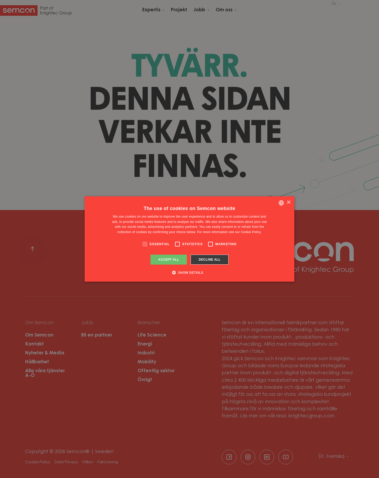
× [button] (288, 202)
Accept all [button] (168, 259)
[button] (189, 272)
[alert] (189, 239)
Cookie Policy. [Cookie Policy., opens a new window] (251, 232)
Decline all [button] (209, 259)
